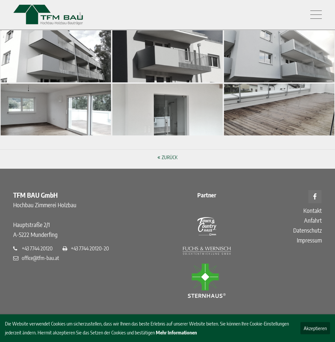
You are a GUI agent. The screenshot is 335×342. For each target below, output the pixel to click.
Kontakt (312, 210)
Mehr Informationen (176, 332)
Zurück (170, 157)
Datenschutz (307, 230)
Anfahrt (313, 220)
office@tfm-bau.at (40, 258)
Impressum (309, 240)
